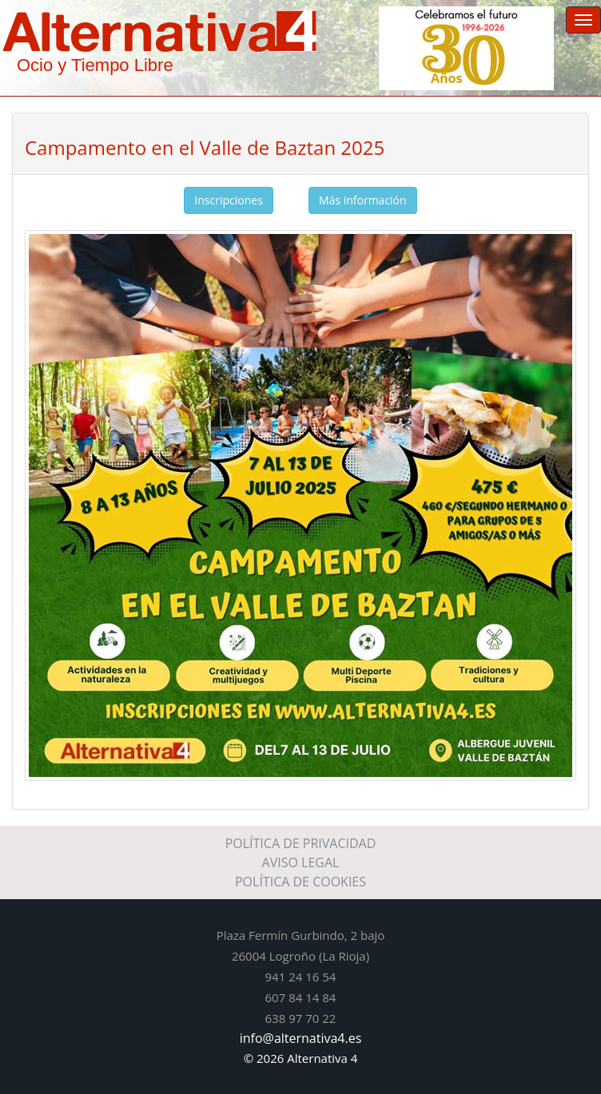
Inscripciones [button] (228, 200)
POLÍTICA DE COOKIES (300, 881)
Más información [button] (363, 200)
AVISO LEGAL (301, 862)
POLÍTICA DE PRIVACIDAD (300, 843)
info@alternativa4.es (301, 1038)
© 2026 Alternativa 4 (301, 1058)
